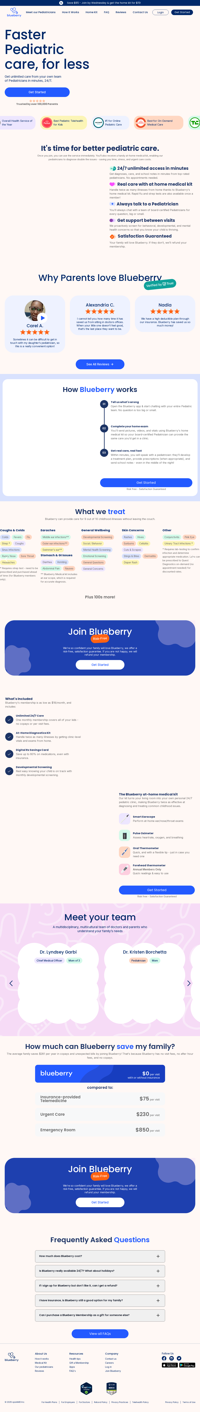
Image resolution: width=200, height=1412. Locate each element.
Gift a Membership (79, 1363)
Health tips (75, 1359)
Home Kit (91, 12)
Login (160, 12)
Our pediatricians (44, 1367)
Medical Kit (41, 1363)
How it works (42, 1359)
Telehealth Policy (140, 1402)
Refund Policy (100, 1402)
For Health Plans (49, 1402)
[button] (6, 559)
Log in (108, 1367)
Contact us (110, 1359)
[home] (14, 12)
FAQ (106, 12)
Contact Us (140, 12)
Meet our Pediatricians (41, 12)
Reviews (121, 12)
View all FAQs (100, 1333)
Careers (109, 1363)
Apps (72, 1367)
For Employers (68, 1402)
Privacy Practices (119, 1402)
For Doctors (84, 1402)
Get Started (182, 12)
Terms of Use (189, 1402)
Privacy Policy (172, 1402)
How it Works (70, 12)
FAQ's (72, 1371)
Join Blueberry (113, 1371)
